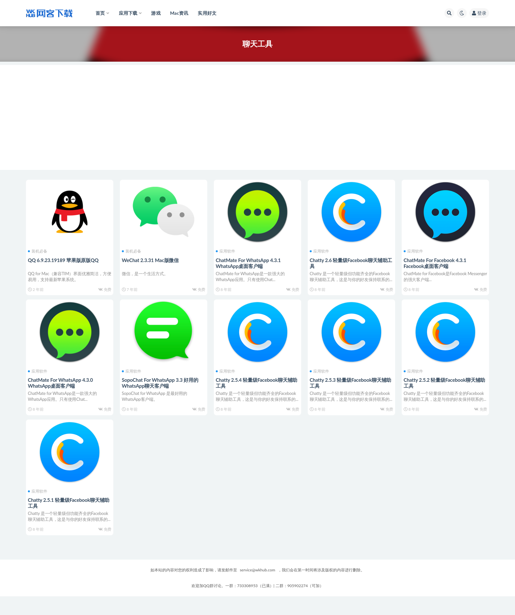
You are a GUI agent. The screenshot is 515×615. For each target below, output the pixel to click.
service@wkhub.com (257, 588)
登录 (479, 13)
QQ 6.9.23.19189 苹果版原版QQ (64, 259)
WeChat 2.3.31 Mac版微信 (151, 259)
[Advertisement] (257, 111)
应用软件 (226, 250)
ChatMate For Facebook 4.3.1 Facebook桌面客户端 (436, 262)
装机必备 (39, 250)
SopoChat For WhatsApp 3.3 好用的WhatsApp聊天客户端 (161, 388)
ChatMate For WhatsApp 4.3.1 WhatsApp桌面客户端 (249, 262)
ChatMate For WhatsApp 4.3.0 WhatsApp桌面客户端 (61, 388)
